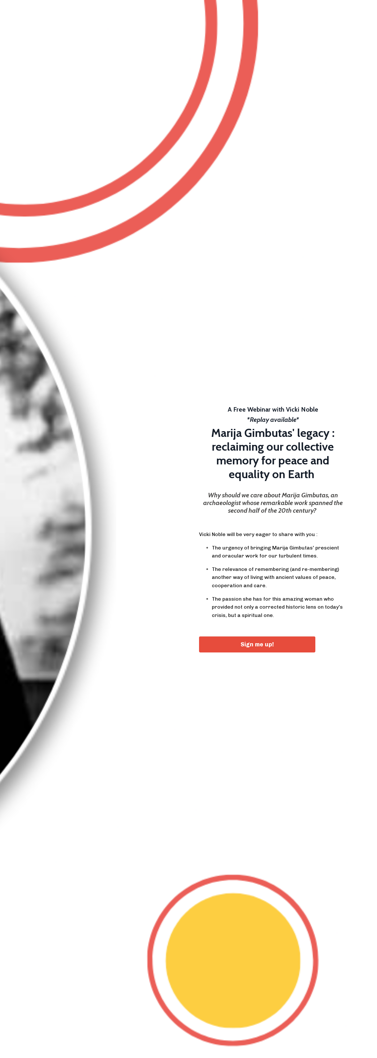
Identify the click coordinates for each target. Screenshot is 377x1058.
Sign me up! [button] (257, 644)
